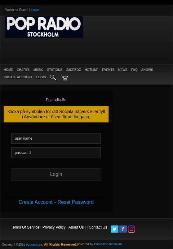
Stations (54, 70)
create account (18, 77)
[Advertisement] (76, 50)
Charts (23, 70)
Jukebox (73, 70)
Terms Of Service (25, 227)
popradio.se (34, 244)
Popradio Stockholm (108, 244)
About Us (76, 227)
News (122, 70)
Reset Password (75, 202)
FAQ (134, 70)
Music (38, 70)
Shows (147, 70)
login (41, 77)
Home (8, 70)
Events (108, 70)
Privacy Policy (54, 227)
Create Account (35, 202)
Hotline (91, 70)
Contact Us (98, 227)
